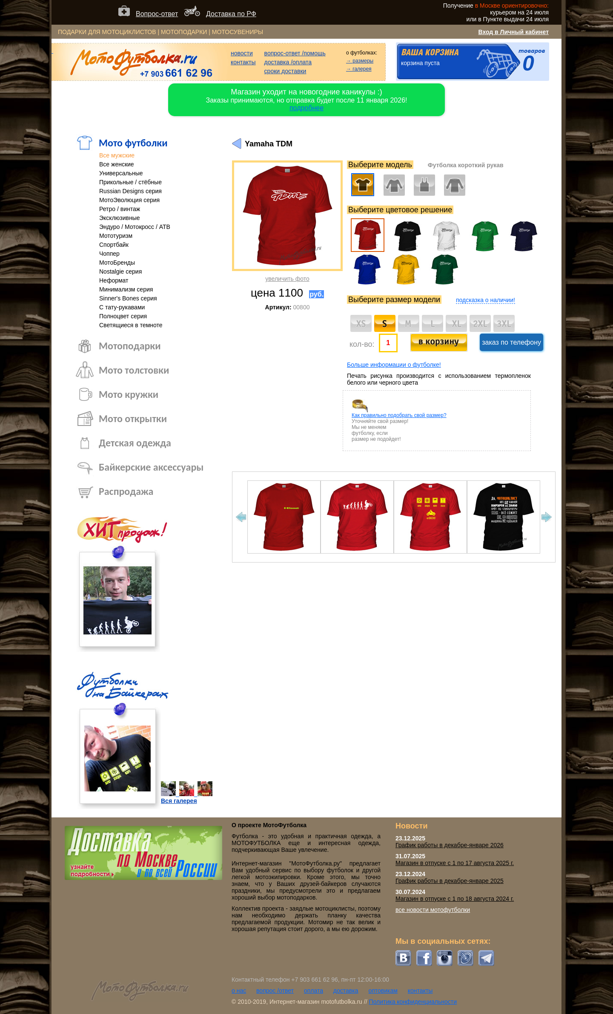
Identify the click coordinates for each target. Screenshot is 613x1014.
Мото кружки (128, 394)
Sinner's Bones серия (128, 298)
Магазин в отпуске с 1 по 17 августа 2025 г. (454, 863)
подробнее (306, 107)
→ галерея (359, 69)
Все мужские (117, 155)
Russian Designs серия (130, 191)
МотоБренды (117, 262)
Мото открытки (133, 418)
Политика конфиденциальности (413, 1001)
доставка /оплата (288, 62)
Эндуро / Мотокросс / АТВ (134, 226)
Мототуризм (115, 235)
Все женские (116, 164)
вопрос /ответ (275, 990)
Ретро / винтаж (119, 209)
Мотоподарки (130, 346)
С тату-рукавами (122, 307)
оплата (313, 990)
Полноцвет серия (123, 316)
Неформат (114, 280)
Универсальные (121, 173)
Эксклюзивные (119, 217)
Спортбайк (114, 244)
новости (242, 53)
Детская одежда (135, 443)
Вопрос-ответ (157, 13)
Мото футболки (133, 143)
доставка (345, 990)
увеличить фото (287, 278)
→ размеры (359, 61)
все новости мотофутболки (432, 909)
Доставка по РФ (231, 13)
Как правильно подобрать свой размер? (399, 415)
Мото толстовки (134, 370)
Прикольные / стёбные (130, 182)
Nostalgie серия (120, 271)
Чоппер (109, 253)
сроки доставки (285, 71)
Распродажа (126, 491)
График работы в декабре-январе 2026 (449, 845)
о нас (239, 990)
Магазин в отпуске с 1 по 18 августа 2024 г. (454, 898)
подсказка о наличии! (485, 300)
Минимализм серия (126, 289)
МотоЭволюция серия (129, 200)
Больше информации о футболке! (394, 364)
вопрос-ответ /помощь (295, 53)
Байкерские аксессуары (151, 467)
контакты (243, 62)
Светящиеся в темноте (131, 325)
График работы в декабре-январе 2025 (449, 880)
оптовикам (383, 990)
